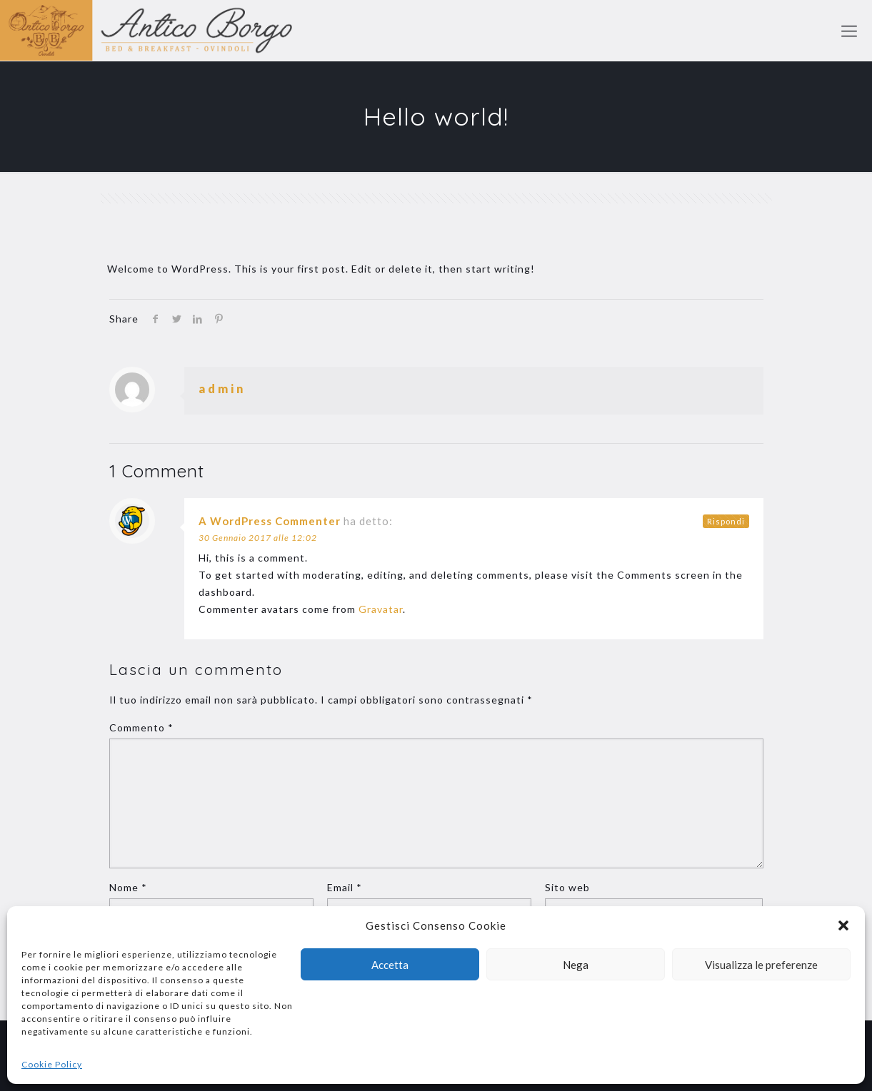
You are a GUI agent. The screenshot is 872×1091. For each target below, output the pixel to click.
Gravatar (381, 609)
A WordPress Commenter (270, 520)
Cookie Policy (51, 1064)
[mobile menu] (849, 31)
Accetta (390, 964)
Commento (141, 727)
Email (344, 887)
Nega (575, 964)
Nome (128, 887)
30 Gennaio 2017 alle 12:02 (258, 537)
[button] (843, 925)
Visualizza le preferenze (761, 964)
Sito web (567, 887)
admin (222, 388)
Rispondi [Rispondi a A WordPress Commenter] (726, 521)
